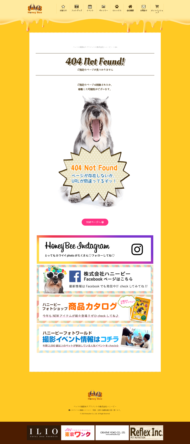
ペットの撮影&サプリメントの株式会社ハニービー (35, 9)
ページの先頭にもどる (172, 424)
